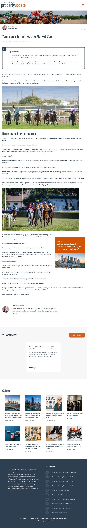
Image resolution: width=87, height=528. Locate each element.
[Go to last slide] (64, 269)
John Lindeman (12, 27)
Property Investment (6, 41)
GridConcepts (49, 521)
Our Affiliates (50, 466)
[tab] (66, 268)
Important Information (61, 518)
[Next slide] (75, 269)
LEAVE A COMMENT (77, 335)
